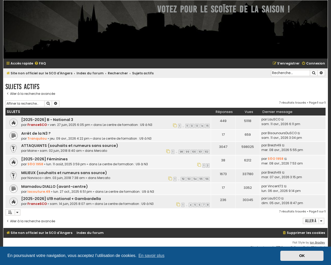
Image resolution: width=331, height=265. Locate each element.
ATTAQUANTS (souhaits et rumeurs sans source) (69, 145)
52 (183, 179)
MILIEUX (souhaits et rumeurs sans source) (64, 172)
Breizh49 (274, 145)
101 (200, 151)
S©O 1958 (35, 164)
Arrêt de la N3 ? (36, 133)
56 (206, 179)
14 (202, 125)
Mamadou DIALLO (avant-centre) (54, 186)
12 (192, 125)
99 (187, 151)
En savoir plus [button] (151, 255)
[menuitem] (40, 63)
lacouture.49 (38, 191)
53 (189, 179)
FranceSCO (37, 125)
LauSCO (274, 119)
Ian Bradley (317, 243)
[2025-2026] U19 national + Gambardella (61, 198)
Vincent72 (275, 186)
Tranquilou (37, 138)
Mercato (100, 150)
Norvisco (34, 178)
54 (195, 179)
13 (197, 125)
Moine (32, 150)
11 (187, 125)
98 (181, 151)
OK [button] (302, 256)
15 (207, 125)
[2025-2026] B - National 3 (47, 119)
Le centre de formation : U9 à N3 (127, 125)
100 (194, 151)
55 (200, 179)
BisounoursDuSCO (282, 133)
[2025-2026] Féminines (44, 159)
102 (206, 151)
